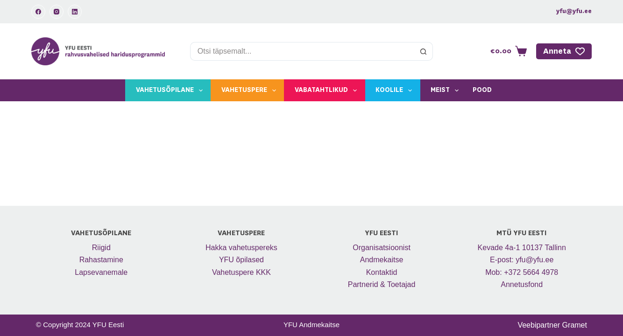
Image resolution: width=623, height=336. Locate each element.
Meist (446, 90)
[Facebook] (38, 12)
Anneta (564, 51)
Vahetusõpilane (171, 90)
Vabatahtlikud (328, 90)
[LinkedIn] (75, 12)
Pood (482, 90)
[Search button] (423, 51)
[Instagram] (57, 12)
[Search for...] (302, 51)
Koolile (395, 90)
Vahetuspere (250, 90)
